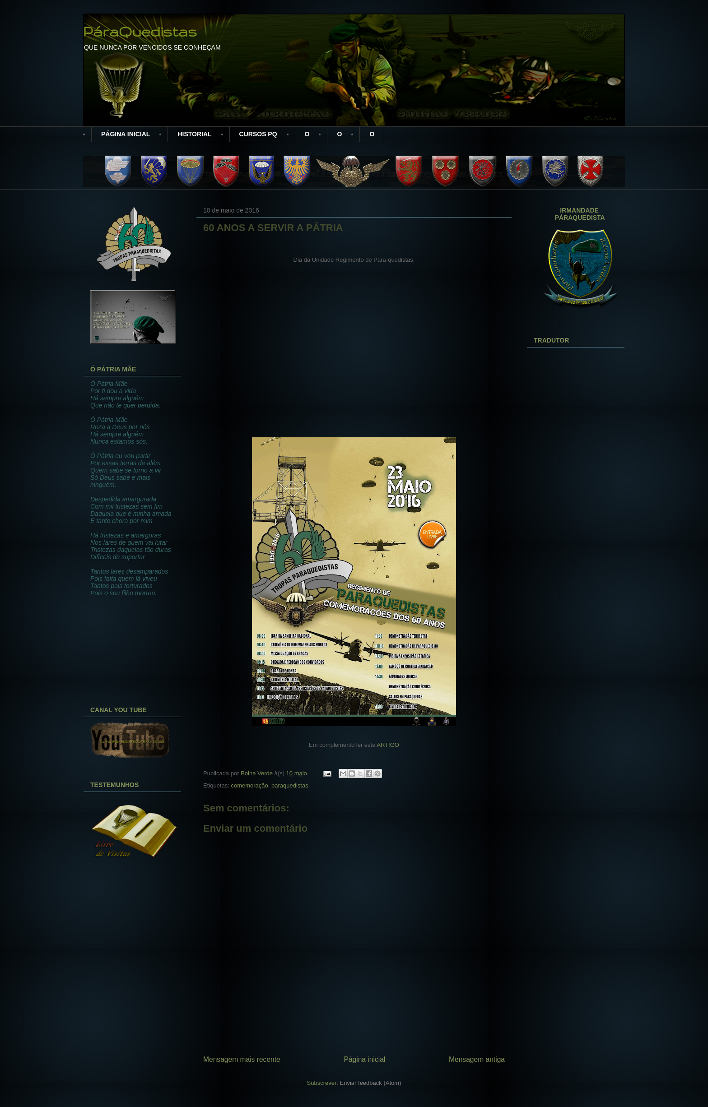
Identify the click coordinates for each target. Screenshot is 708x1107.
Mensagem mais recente (241, 1059)
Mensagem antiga (477, 1059)
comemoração (249, 785)
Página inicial (364, 1059)
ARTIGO (388, 744)
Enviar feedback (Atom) (370, 1082)
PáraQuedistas (140, 31)
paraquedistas (289, 785)
